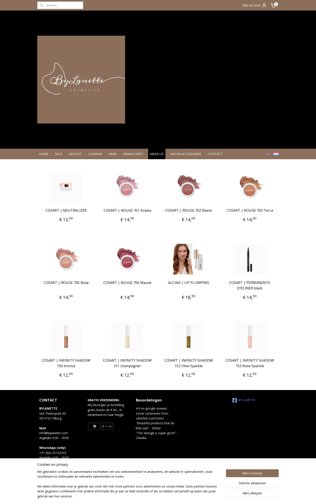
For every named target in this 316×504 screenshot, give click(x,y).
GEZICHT (75, 159)
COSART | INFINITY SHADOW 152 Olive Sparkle (188, 369)
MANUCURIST (133, 159)
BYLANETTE (243, 406)
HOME (43, 159)
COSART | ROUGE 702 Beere (188, 216)
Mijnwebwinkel (204, 496)
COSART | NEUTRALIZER (66, 216)
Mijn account (254, 5)
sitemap (140, 496)
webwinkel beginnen (166, 496)
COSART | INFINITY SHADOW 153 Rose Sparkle (249, 369)
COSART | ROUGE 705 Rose (66, 288)
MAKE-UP (157, 159)
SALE (58, 159)
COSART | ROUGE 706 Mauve (127, 288)
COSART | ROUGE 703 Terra (250, 216)
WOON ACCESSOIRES (185, 159)
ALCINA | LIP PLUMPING (188, 288)
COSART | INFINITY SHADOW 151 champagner (127, 369)
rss (149, 496)
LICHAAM (95, 159)
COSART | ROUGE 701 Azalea (127, 216)
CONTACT (215, 159)
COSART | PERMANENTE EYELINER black (249, 291)
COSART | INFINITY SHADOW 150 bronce (66, 369)
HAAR (112, 159)
